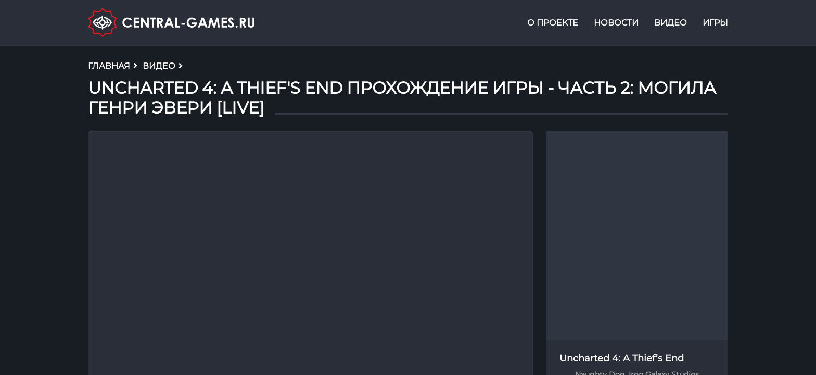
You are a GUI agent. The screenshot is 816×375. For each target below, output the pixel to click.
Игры (715, 23)
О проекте (552, 23)
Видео (670, 23)
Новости (616, 23)
